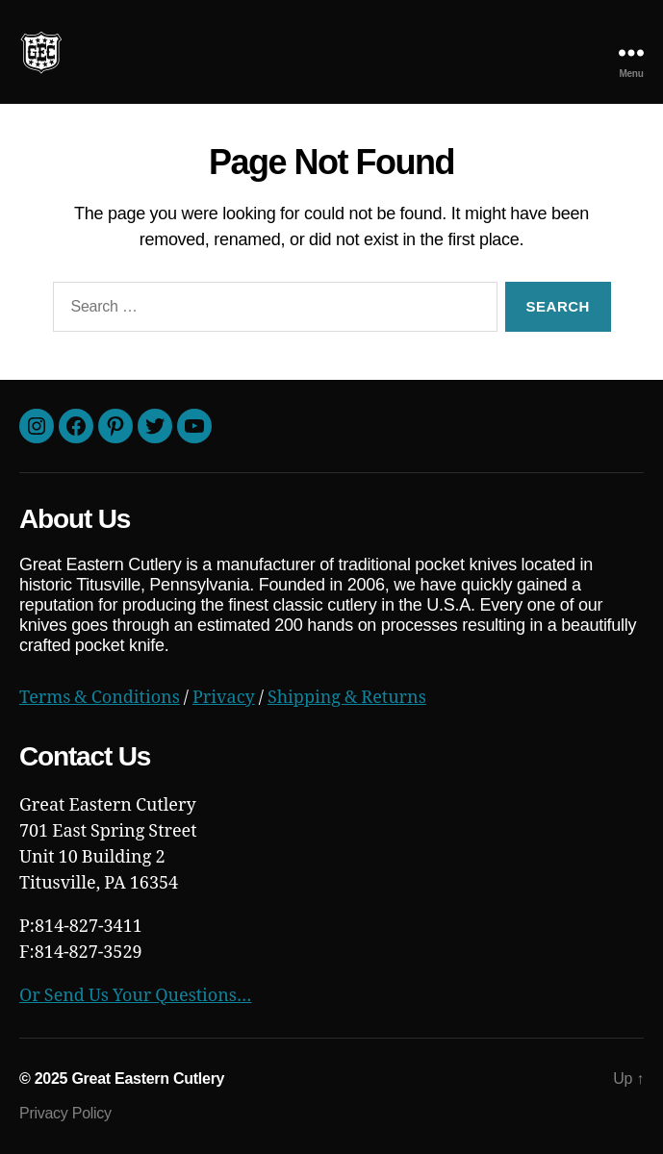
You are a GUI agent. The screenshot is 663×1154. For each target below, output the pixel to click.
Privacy (223, 698)
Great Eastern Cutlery (147, 1078)
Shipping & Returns (347, 698)
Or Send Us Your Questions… (135, 996)
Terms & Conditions (99, 698)
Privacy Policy (65, 1113)
